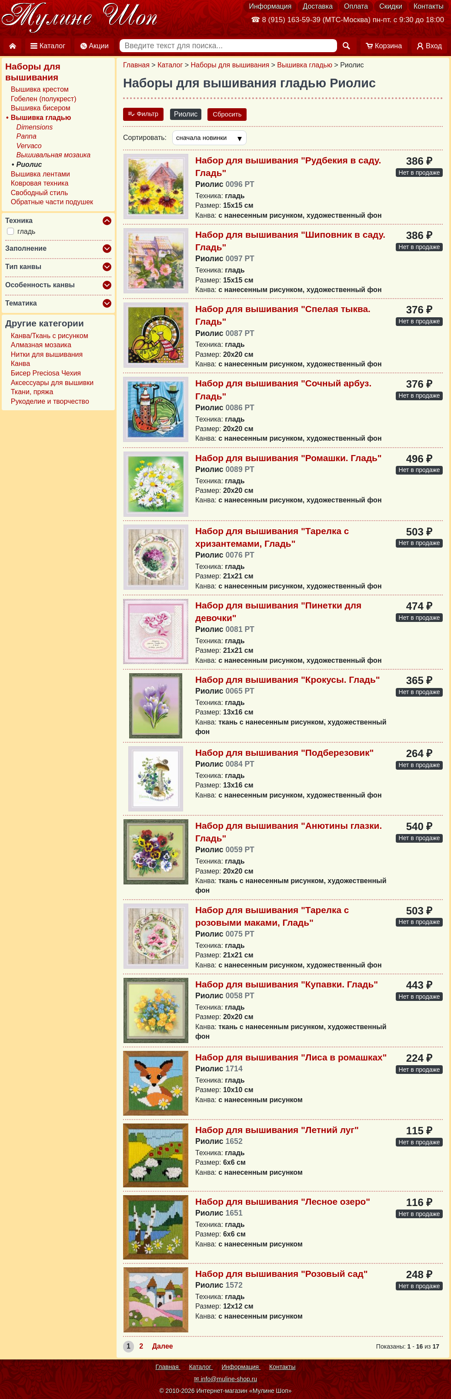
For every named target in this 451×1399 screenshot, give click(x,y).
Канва (20, 363)
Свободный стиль (39, 192)
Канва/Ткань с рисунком (49, 335)
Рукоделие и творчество (50, 401)
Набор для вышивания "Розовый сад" (281, 1274)
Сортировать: (145, 138)
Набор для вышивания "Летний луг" (277, 1131)
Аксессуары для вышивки (52, 382)
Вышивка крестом (40, 89)
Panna (27, 136)
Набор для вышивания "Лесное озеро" (282, 1202)
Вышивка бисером (40, 108)
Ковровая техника (40, 183)
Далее (162, 1347)
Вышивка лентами (40, 174)
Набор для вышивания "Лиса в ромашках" (291, 1058)
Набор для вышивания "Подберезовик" (284, 754)
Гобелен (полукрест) (44, 99)
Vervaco (29, 146)
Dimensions (35, 127)
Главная (136, 65)
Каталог (170, 65)
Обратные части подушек (52, 202)
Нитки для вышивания (47, 354)
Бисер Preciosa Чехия (46, 373)
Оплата (356, 6)
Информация (270, 6)
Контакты (429, 6)
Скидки (390, 6)
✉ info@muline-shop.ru (225, 1379)
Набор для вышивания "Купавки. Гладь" (286, 985)
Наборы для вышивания (230, 65)
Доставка (318, 6)
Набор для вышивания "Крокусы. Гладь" (287, 681)
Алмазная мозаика (41, 345)
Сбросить (231, 114)
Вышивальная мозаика (54, 155)
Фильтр (144, 114)
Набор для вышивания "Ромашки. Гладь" (288, 459)
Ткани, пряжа (32, 391)
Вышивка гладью (304, 65)
